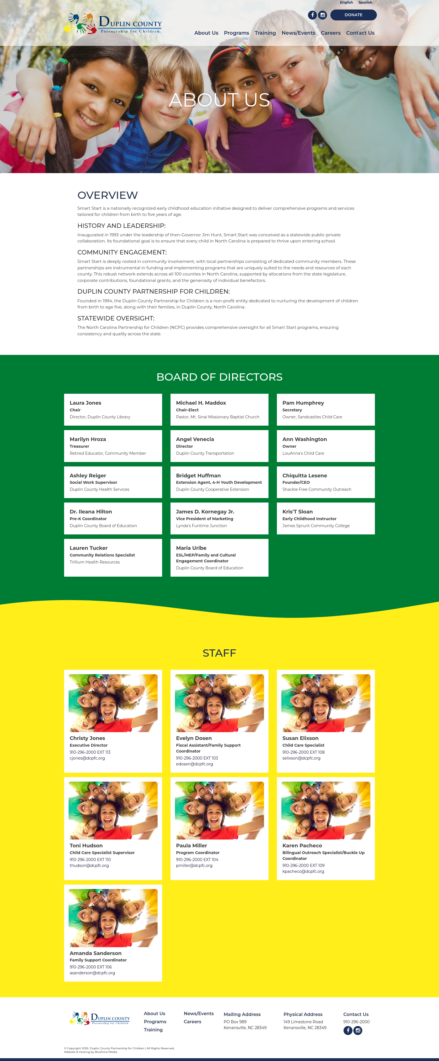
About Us (206, 33)
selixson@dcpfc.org (301, 758)
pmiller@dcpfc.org (194, 865)
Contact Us (360, 33)
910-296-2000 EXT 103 (197, 758)
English (346, 2)
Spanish (365, 2)
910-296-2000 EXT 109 (303, 865)
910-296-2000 (357, 1021)
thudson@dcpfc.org (89, 865)
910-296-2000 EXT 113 (90, 752)
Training (265, 33)
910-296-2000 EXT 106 (91, 967)
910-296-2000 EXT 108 (303, 752)
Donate (354, 14)
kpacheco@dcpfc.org (303, 871)
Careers (330, 33)
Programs (236, 33)
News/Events (298, 33)
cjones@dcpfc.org (87, 758)
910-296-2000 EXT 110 (90, 859)
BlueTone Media (106, 1052)
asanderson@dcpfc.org (92, 972)
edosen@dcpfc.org (194, 764)
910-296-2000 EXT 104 (197, 859)
